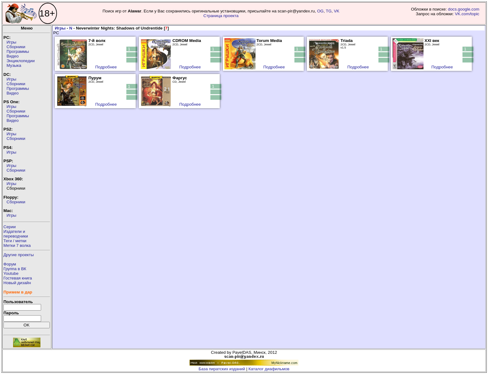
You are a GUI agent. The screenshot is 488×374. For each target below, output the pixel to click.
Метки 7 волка (17, 245)
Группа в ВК (14, 268)
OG (320, 11)
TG (329, 11)
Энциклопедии (21, 60)
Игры (11, 42)
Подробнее (106, 67)
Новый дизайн (17, 282)
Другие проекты (18, 254)
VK (337, 11)
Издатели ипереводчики (15, 233)
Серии (9, 226)
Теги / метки (14, 240)
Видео (13, 56)
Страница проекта (221, 15)
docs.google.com (463, 9)
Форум (9, 264)
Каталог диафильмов (268, 369)
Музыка (14, 65)
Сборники (16, 46)
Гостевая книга (17, 278)
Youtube (10, 273)
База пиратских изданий (222, 369)
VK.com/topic (467, 14)
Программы (18, 51)
